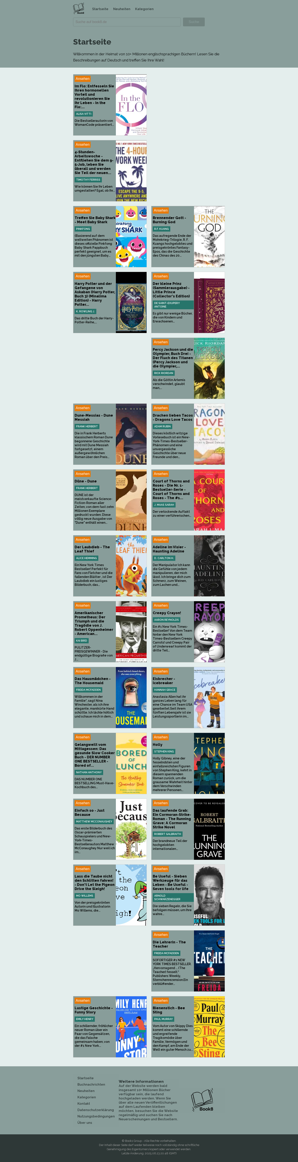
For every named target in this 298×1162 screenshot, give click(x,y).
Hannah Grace (164, 689)
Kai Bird (81, 640)
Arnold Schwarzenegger (167, 897)
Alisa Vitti (83, 113)
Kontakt (83, 1104)
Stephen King (164, 751)
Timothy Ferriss (88, 179)
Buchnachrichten (91, 1084)
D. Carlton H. (164, 558)
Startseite (100, 9)
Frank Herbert (87, 426)
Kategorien (144, 9)
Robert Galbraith (167, 834)
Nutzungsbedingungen (96, 1116)
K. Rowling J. (85, 311)
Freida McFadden (88, 689)
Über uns (84, 1123)
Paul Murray (163, 1019)
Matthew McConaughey (94, 821)
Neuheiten (121, 9)
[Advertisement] (188, 105)
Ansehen (83, 79)
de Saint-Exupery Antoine (167, 305)
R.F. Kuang (161, 228)
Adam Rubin (162, 426)
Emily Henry (84, 1019)
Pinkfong (83, 228)
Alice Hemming (86, 558)
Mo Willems (84, 895)
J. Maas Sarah (164, 504)
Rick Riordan (163, 373)
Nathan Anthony (89, 772)
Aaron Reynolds (166, 619)
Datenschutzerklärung (95, 1110)
